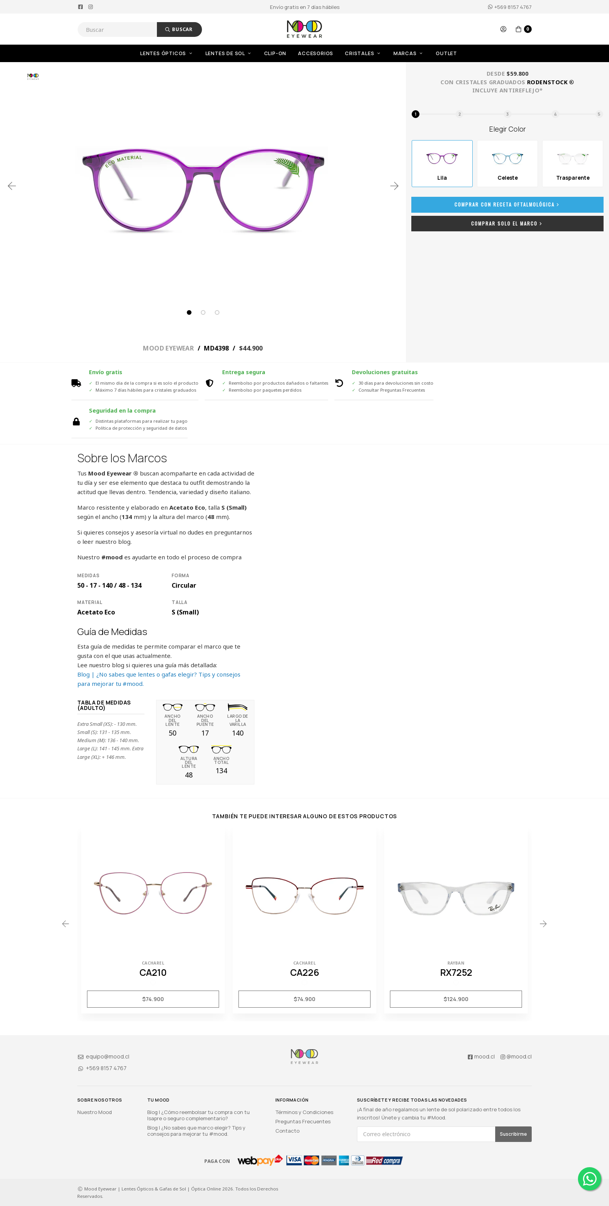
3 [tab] (217, 312)
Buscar (179, 29)
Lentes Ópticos (167, 53)
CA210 (153, 972)
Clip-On (275, 53)
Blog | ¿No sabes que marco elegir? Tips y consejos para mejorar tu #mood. (196, 1130)
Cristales (363, 53)
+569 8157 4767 (509, 6)
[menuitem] (172, 53)
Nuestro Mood (94, 1112)
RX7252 (456, 972)
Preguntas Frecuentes (303, 1121)
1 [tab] (189, 312)
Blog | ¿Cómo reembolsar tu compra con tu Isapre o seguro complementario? (198, 1115)
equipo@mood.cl (103, 1056)
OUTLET (446, 53)
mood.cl (481, 1056)
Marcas (408, 53)
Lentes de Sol (228, 53)
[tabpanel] (203, 186)
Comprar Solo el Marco (507, 223)
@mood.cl (515, 1056)
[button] (503, 29)
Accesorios (315, 53)
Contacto (287, 1130)
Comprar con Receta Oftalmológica (507, 204)
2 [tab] (203, 312)
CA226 (304, 972)
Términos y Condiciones (304, 1112)
